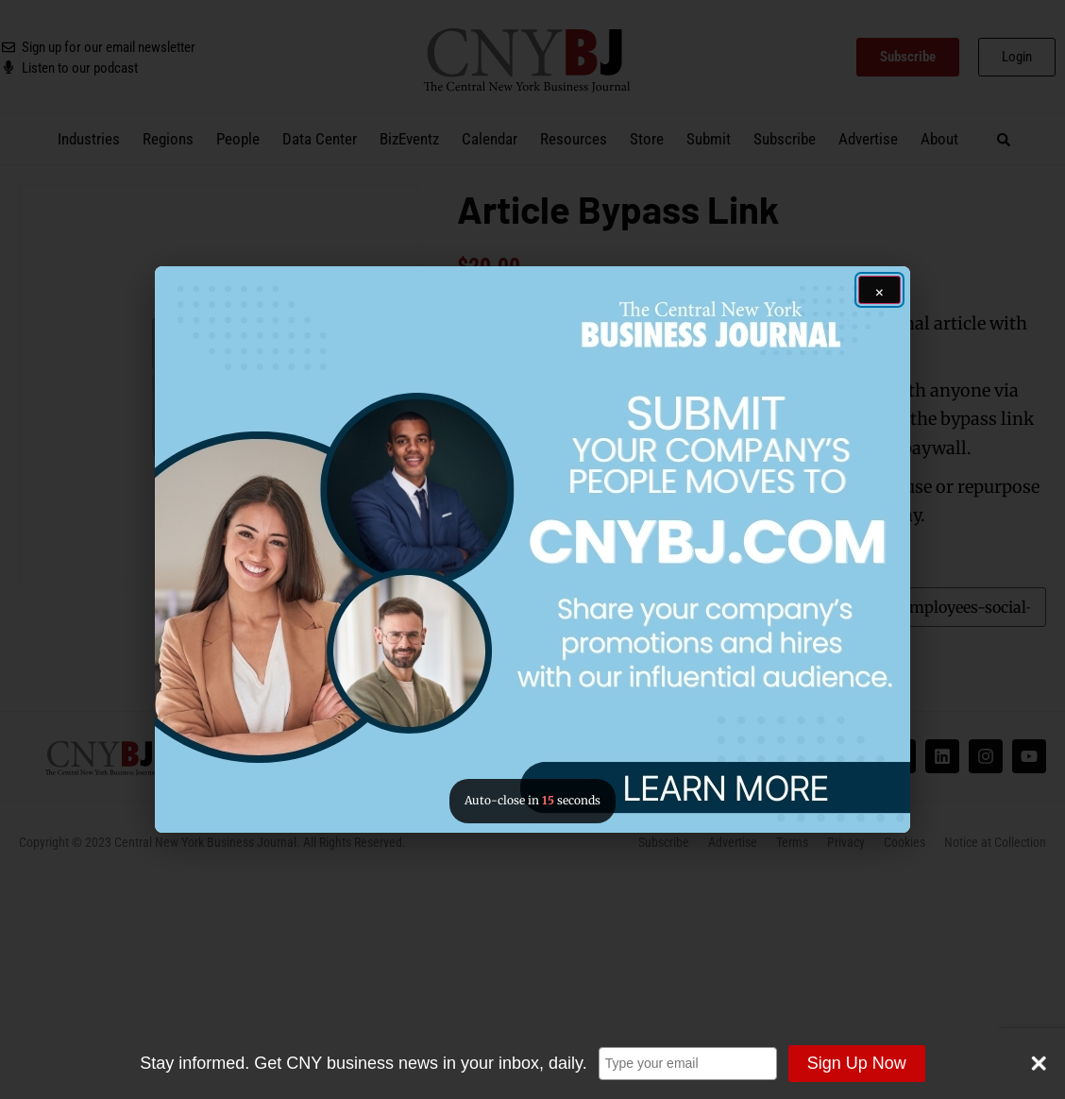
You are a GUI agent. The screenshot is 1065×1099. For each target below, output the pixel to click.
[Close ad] (879, 290)
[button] (532, 549)
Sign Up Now (856, 1063)
